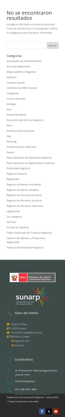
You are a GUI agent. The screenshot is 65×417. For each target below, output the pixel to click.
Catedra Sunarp (16, 82)
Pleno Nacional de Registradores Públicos (31, 163)
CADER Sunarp (18, 328)
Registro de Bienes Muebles (23, 190)
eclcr (9, 109)
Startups (11, 222)
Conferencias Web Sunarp (22, 87)
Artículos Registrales (18, 66)
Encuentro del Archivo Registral (25, 120)
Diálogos (11, 104)
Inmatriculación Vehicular (21, 147)
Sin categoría (14, 216)
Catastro (11, 77)
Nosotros (19, 345)
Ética (9, 125)
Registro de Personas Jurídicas (24, 195)
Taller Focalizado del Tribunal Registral (29, 232)
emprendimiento (16, 114)
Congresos (13, 93)
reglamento (13, 211)
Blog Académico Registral (21, 71)
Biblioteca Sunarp (19, 336)
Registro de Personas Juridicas (24, 200)
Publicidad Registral (18, 168)
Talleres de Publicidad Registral (25, 247)
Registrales (13, 179)
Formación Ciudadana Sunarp (26, 332)
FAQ (9, 136)
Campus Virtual (18, 324)
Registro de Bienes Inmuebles (24, 184)
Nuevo (10, 152)
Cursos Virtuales (16, 98)
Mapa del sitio (21, 340)
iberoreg (11, 141)
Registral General (17, 173)
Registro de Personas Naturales (25, 206)
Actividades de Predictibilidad (24, 61)
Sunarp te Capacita (18, 227)
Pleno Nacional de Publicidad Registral (29, 157)
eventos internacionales (20, 130)
